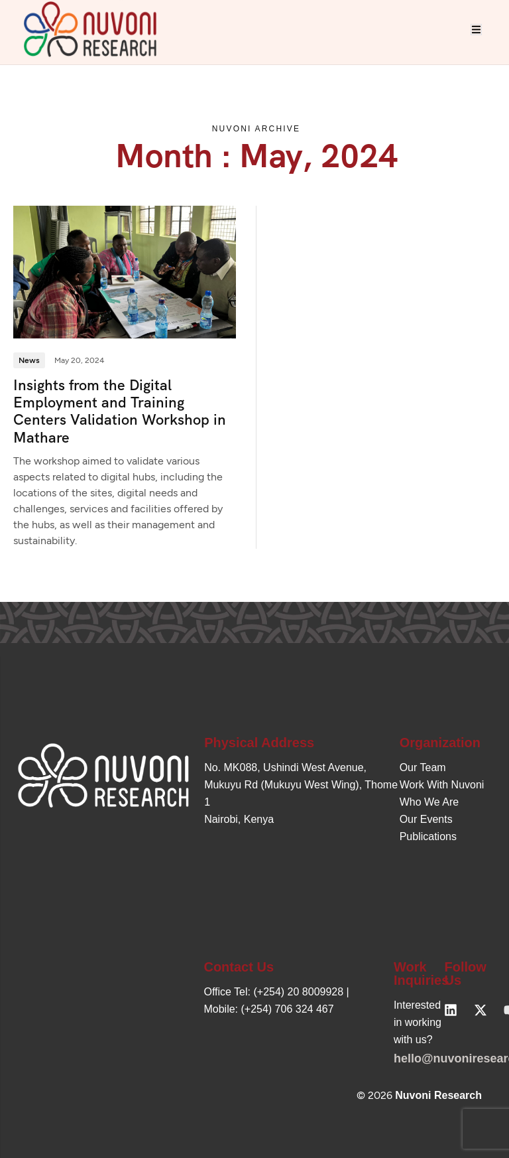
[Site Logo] (90, 28)
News (29, 360)
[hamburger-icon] (476, 30)
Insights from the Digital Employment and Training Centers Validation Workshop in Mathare (119, 411)
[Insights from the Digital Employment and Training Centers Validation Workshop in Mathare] (124, 271)
